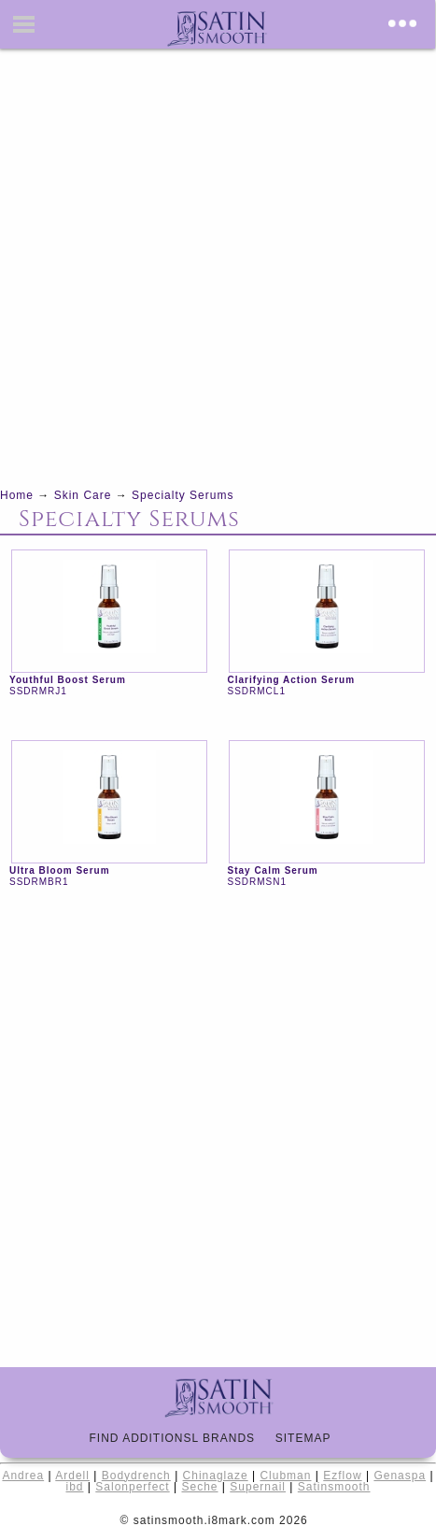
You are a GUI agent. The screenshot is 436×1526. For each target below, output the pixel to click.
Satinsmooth (334, 1486)
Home (17, 495)
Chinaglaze (215, 1475)
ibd (74, 1486)
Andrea (23, 1475)
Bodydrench (136, 1475)
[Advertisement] (218, 267)
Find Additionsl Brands (180, 1438)
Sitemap (311, 1438)
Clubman (285, 1475)
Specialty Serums (182, 495)
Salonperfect (132, 1486)
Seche (199, 1486)
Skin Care (83, 495)
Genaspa (399, 1475)
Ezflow (342, 1475)
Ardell (72, 1475)
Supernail (258, 1486)
